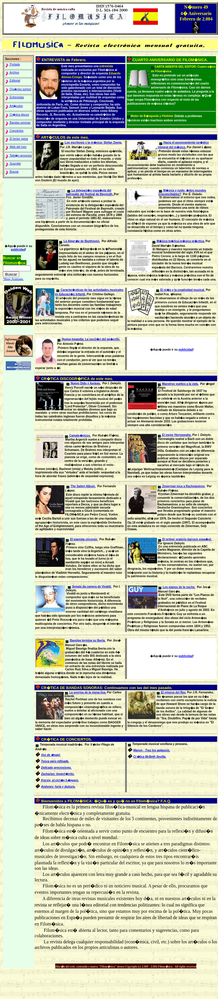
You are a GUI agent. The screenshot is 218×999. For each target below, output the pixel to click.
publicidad (18, 249)
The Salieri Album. (81, 486)
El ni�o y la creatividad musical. (180, 289)
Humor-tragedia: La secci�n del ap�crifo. (89, 339)
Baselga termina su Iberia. (86, 640)
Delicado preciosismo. (56, 767)
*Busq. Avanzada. (13, 279)
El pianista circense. (82, 539)
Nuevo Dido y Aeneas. (83, 383)
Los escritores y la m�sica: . (91, 142)
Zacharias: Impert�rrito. (57, 774)
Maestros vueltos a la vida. (178, 383)
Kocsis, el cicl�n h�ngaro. (60, 780)
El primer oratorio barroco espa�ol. (185, 539)
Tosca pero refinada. (55, 761)
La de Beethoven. (79, 241)
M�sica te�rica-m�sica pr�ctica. (178, 241)
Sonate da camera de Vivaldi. (90, 586)
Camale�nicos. (78, 435)
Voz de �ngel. (51, 755)
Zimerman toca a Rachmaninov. (181, 486)
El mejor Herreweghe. (175, 435)
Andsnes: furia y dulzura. (58, 786)
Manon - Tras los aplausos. (151, 750)
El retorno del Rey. (171, 692)
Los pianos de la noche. (176, 587)
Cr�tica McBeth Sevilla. (149, 756)
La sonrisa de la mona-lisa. (85, 692)
